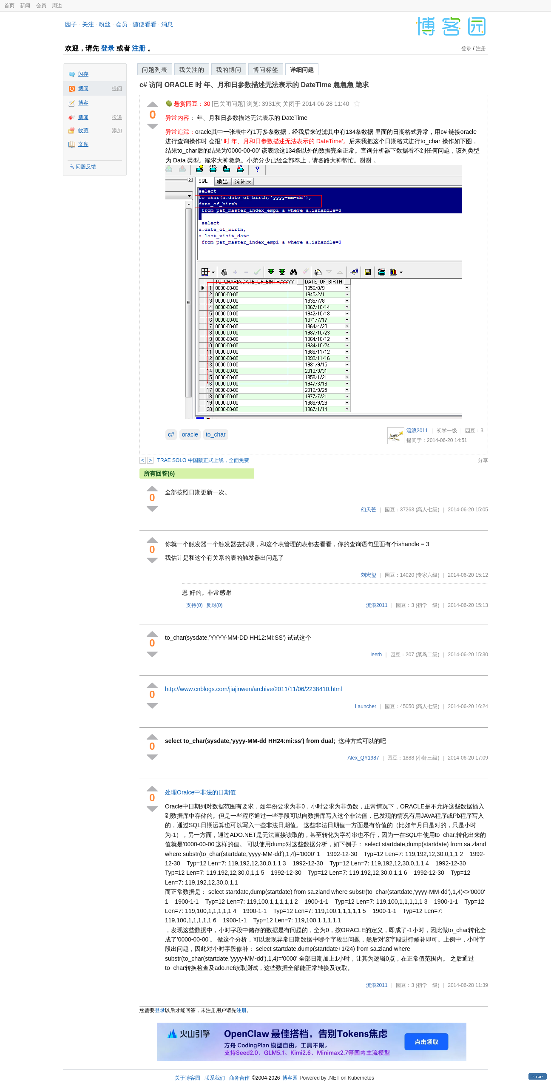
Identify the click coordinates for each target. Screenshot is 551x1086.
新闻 (25, 6)
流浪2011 (417, 431)
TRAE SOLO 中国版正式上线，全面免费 (203, 460)
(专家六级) (427, 575)
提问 (117, 88)
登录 (107, 48)
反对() (214, 605)
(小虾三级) (427, 758)
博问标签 (265, 69)
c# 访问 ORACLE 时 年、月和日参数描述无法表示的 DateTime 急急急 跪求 (254, 84)
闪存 (83, 74)
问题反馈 (86, 167)
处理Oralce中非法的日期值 (200, 792)
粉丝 (105, 24)
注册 (138, 48)
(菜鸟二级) (427, 655)
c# (171, 434)
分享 (483, 460)
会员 (41, 6)
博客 (83, 103)
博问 (83, 88)
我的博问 (228, 69)
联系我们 (214, 1078)
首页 (9, 6)
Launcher (365, 706)
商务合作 (239, 1078)
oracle (190, 434)
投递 (117, 117)
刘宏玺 (368, 575)
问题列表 (155, 69)
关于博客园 (187, 1078)
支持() (194, 605)
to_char (216, 434)
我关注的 (191, 69)
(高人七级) (427, 510)
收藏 (83, 130)
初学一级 (447, 431)
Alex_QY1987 (363, 758)
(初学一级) (427, 605)
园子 (71, 24)
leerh (376, 655)
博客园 (290, 1078)
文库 (83, 144)
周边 (57, 6)
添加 (117, 130)
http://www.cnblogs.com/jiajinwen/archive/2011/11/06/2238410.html (253, 689)
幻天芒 (368, 510)
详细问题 (302, 69)
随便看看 (144, 24)
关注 (88, 24)
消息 (167, 24)
